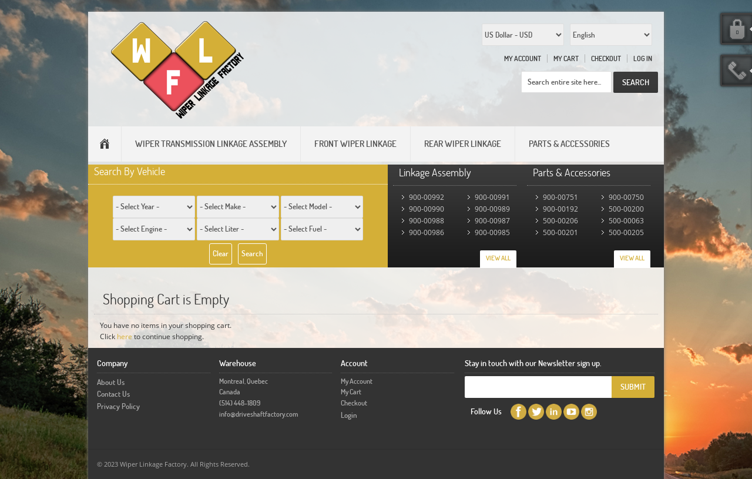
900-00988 (426, 221)
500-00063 (626, 221)
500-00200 (626, 209)
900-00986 (426, 232)
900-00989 (492, 209)
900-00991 (492, 197)
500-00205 (626, 232)
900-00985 (492, 232)
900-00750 (626, 197)
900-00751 (560, 197)
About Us (111, 382)
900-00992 (426, 197)
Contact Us (113, 393)
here (124, 336)
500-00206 (560, 221)
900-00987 (492, 221)
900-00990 (426, 209)
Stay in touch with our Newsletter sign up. (533, 363)
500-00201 (560, 232)
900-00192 (560, 209)
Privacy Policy (118, 406)
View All (498, 258)
